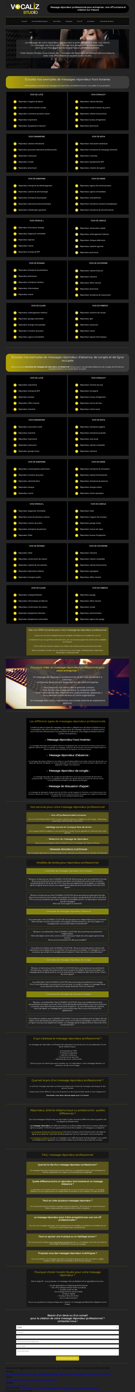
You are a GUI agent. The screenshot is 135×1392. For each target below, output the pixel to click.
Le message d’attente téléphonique (47, 1132)
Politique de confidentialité (88, 1388)
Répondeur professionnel (78, 1374)
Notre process (51, 1380)
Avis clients (40, 1380)
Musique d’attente (13, 1380)
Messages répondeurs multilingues (68, 849)
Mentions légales (69, 1388)
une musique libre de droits (59, 1242)
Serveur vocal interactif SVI (100, 1374)
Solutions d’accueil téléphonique (19, 1374)
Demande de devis (13, 1385)
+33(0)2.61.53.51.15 (29, 1388)
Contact (24, 1385)
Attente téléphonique (41, 1374)
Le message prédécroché (41, 1138)
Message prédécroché (59, 1374)
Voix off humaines (28, 1380)
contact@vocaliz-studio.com (49, 1388)
